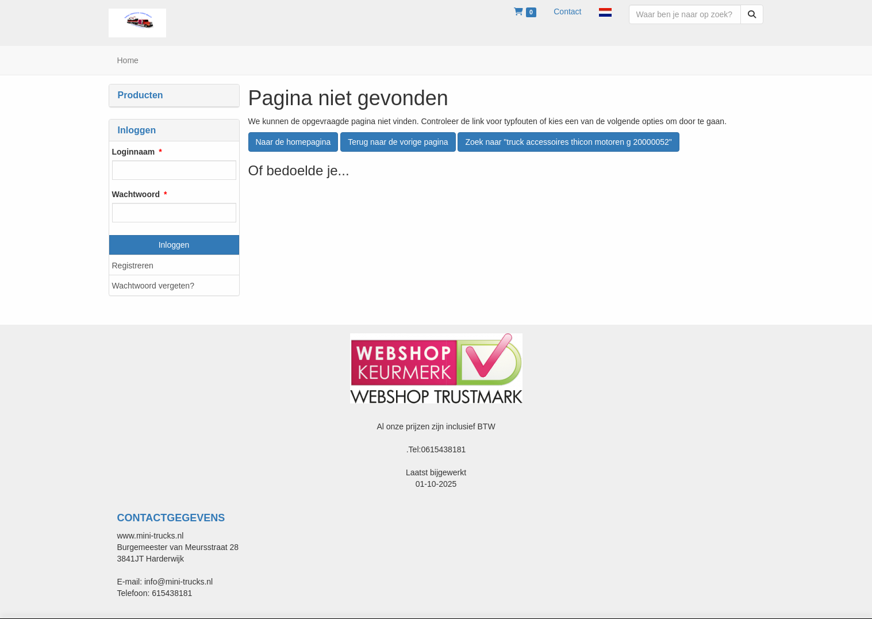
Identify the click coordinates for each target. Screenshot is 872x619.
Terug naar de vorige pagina (398, 142)
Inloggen (174, 244)
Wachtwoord (136, 194)
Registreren (132, 265)
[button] (605, 11)
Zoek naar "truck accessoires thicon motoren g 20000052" (568, 142)
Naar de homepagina (293, 142)
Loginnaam (133, 151)
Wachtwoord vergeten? (153, 285)
